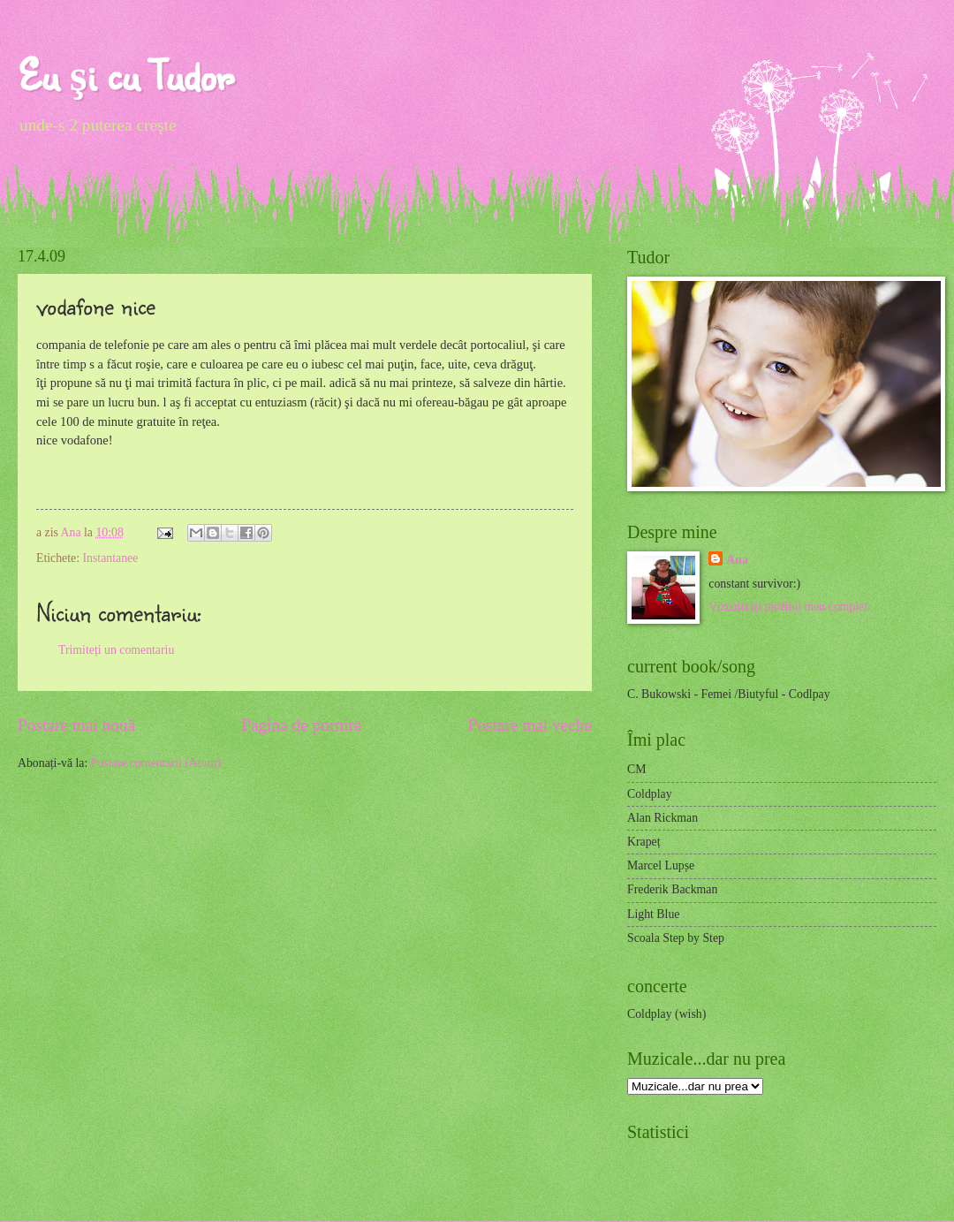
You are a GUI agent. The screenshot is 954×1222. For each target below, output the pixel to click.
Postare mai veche (530, 725)
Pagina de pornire (301, 725)
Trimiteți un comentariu (116, 650)
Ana (72, 532)
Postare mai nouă (76, 725)
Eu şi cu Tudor (125, 74)
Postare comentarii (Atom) (156, 763)
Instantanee (110, 558)
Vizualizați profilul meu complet (787, 606)
